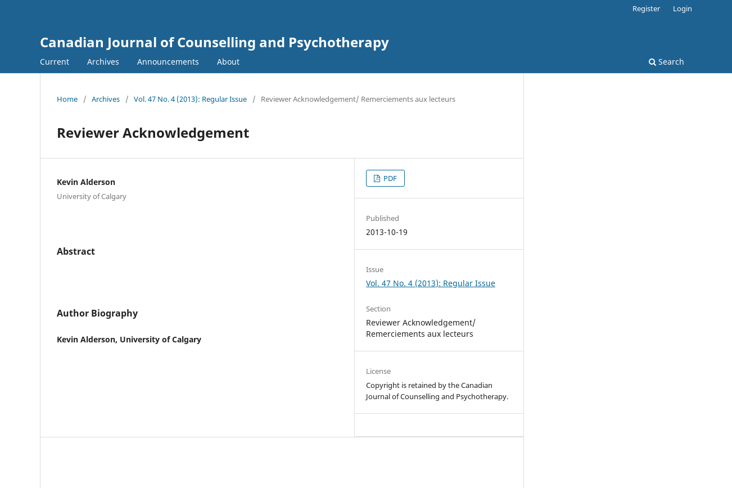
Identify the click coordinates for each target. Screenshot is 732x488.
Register (646, 8)
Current (54, 61)
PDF (389, 178)
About (228, 61)
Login (682, 8)
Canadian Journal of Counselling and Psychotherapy (214, 42)
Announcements (168, 61)
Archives (103, 61)
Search (666, 61)
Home (67, 99)
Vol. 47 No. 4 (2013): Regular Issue (190, 99)
